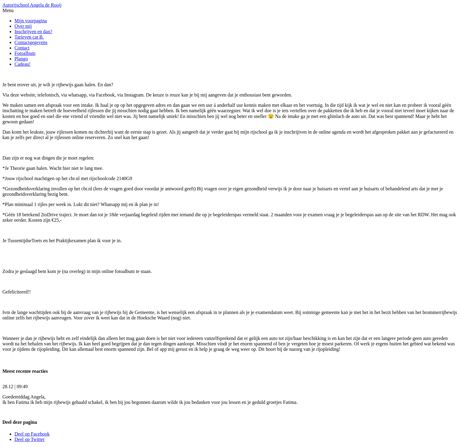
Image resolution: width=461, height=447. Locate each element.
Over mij (23, 26)
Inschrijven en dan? (33, 31)
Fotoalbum (24, 53)
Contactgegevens (30, 42)
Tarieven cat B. (29, 37)
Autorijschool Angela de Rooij (32, 5)
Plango (21, 58)
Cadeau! (22, 64)
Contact (22, 47)
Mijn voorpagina (30, 20)
